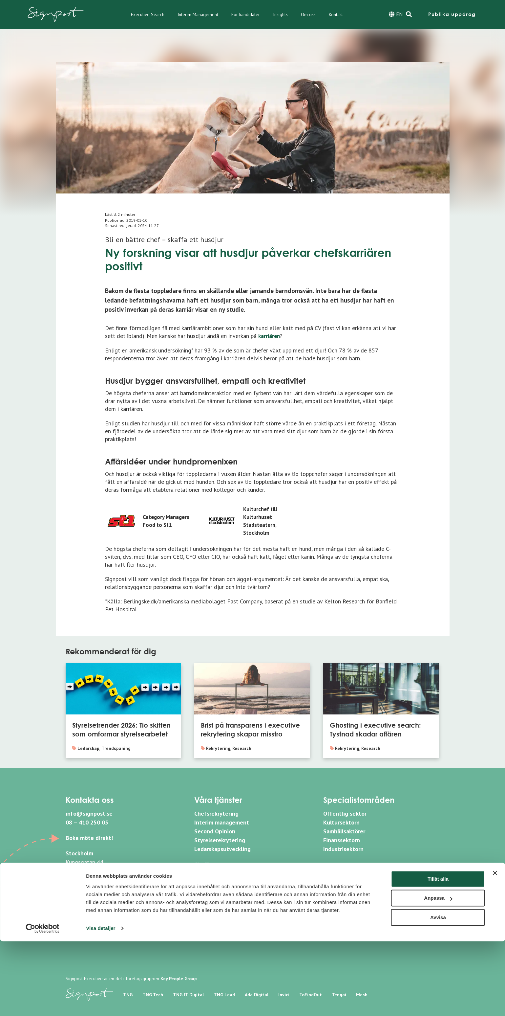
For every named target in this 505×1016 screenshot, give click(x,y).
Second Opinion (214, 831)
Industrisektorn (343, 849)
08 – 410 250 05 (87, 822)
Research (241, 748)
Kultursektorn (341, 822)
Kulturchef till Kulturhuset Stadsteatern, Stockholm (262, 520)
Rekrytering (218, 748)
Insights (280, 14)
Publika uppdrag (452, 14)
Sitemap (205, 927)
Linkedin (340, 871)
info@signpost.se (89, 813)
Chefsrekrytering (216, 813)
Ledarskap (88, 748)
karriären (269, 336)
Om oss (308, 14)
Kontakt (336, 14)
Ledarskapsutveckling (222, 849)
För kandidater (245, 14)
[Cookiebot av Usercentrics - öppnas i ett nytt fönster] (42, 1003)
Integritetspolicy (216, 906)
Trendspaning (116, 748)
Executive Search (147, 14)
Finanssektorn (341, 840)
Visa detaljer (100, 1003)
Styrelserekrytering (219, 840)
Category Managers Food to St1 (168, 521)
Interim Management (198, 14)
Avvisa (438, 992)
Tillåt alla (438, 954)
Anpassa (438, 973)
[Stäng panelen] (495, 947)
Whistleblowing (214, 916)
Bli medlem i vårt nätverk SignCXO (239, 873)
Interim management (221, 822)
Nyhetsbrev (209, 895)
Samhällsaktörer (344, 831)
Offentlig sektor (345, 813)
